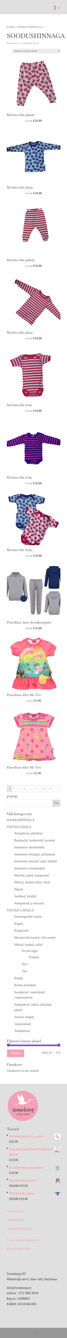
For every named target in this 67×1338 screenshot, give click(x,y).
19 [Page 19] (50, 789)
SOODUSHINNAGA (21, 820)
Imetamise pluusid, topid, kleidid (35, 861)
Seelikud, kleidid (25, 896)
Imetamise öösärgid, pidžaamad (34, 854)
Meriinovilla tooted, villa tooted (34, 937)
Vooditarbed (22, 1031)
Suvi (25, 964)
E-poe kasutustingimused (23, 1240)
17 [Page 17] (37, 789)
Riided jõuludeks (25, 985)
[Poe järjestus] (36, 51)
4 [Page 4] (24, 789)
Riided (18, 978)
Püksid (18, 889)
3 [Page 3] (19, 789)
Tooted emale (15, 1211)
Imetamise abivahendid (29, 847)
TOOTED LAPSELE (20, 910)
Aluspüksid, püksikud (28, 833)
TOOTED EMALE (19, 827)
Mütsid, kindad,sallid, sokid (32, 882)
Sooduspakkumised (19, 1228)
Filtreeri (15, 1053)
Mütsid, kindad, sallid (28, 944)
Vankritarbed (22, 1024)
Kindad (34, 957)
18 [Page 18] (43, 789)
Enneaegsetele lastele (28, 916)
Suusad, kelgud (24, 1017)
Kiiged (18, 923)
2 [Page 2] (14, 789)
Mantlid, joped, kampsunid (31, 875)
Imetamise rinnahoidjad (29, 868)
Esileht (11, 27)
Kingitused (21, 930)
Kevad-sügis (30, 951)
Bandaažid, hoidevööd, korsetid (34, 840)
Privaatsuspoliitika (19, 1248)
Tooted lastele (16, 1220)
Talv (25, 971)
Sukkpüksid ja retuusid (29, 903)
